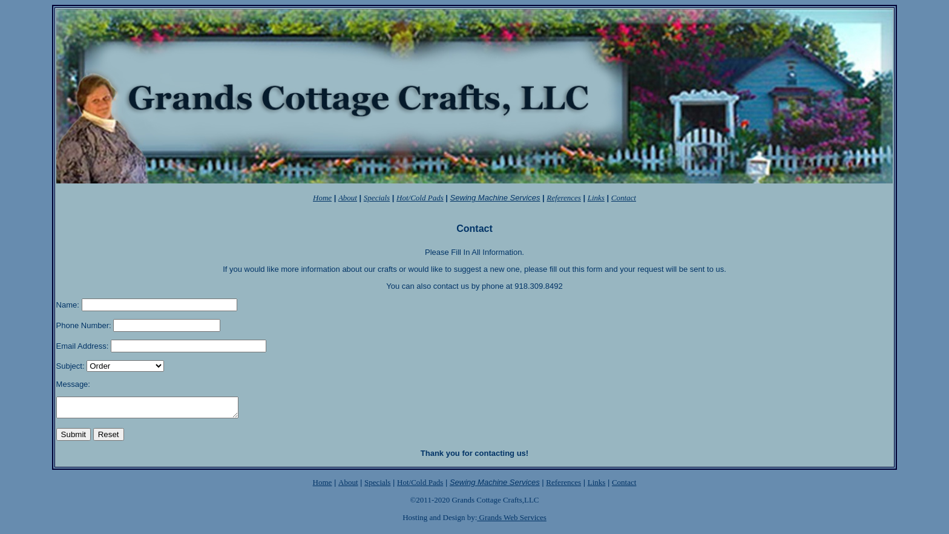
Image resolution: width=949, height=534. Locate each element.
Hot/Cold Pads (420, 197)
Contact (624, 485)
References (563, 485)
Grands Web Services (512, 521)
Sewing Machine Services (495, 197)
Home (322, 485)
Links (597, 485)
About (348, 485)
